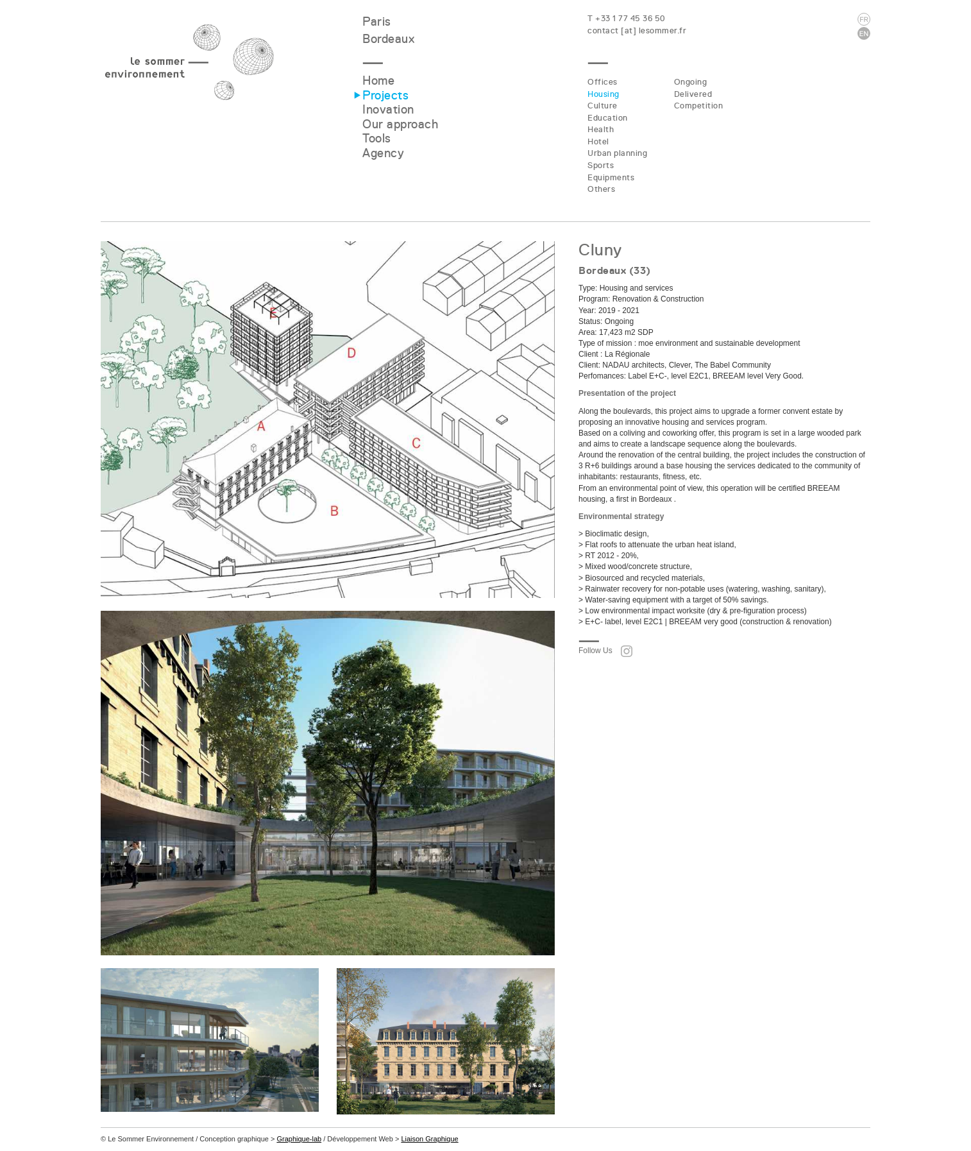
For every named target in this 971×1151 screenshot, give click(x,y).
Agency (383, 153)
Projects (385, 95)
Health (600, 129)
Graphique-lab (298, 1139)
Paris (376, 21)
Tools (376, 138)
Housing (603, 94)
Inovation (388, 109)
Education (607, 118)
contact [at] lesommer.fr (636, 30)
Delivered (693, 94)
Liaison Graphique (429, 1139)
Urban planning (617, 153)
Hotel (598, 141)
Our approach (400, 124)
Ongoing (690, 82)
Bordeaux (388, 39)
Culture (602, 105)
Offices (602, 82)
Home (378, 80)
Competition (698, 105)
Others (601, 189)
